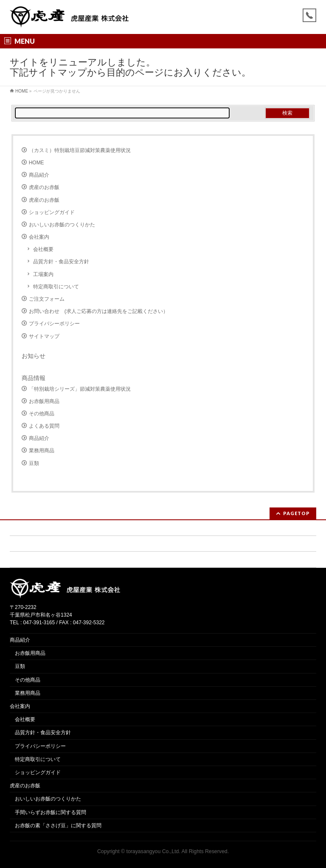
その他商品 (41, 414)
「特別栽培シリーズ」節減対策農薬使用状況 (80, 389)
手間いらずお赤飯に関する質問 (50, 812)
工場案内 (43, 274)
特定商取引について (56, 287)
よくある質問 (44, 426)
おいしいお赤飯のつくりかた (62, 225)
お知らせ (33, 355)
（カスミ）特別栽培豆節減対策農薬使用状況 (80, 150)
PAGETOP (296, 513)
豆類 (34, 463)
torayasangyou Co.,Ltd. (153, 851)
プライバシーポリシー (54, 324)
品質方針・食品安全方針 (61, 262)
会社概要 (43, 249)
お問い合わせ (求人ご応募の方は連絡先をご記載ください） (98, 311)
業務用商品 (41, 451)
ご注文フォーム (47, 299)
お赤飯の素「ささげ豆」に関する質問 (58, 826)
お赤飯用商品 (44, 401)
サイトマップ (44, 336)
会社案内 (39, 237)
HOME (36, 163)
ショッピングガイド (52, 212)
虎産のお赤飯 (44, 187)
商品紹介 (39, 175)
